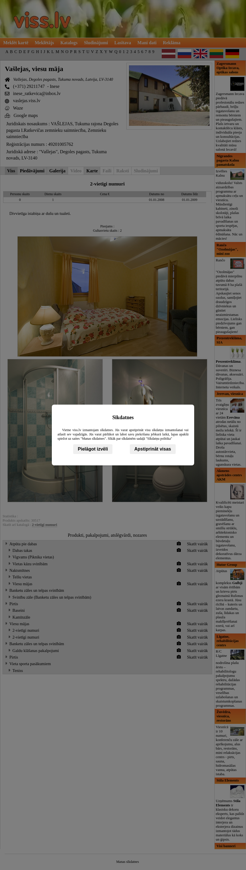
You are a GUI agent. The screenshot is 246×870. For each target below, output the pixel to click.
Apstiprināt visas (152, 449)
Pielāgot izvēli (93, 449)
